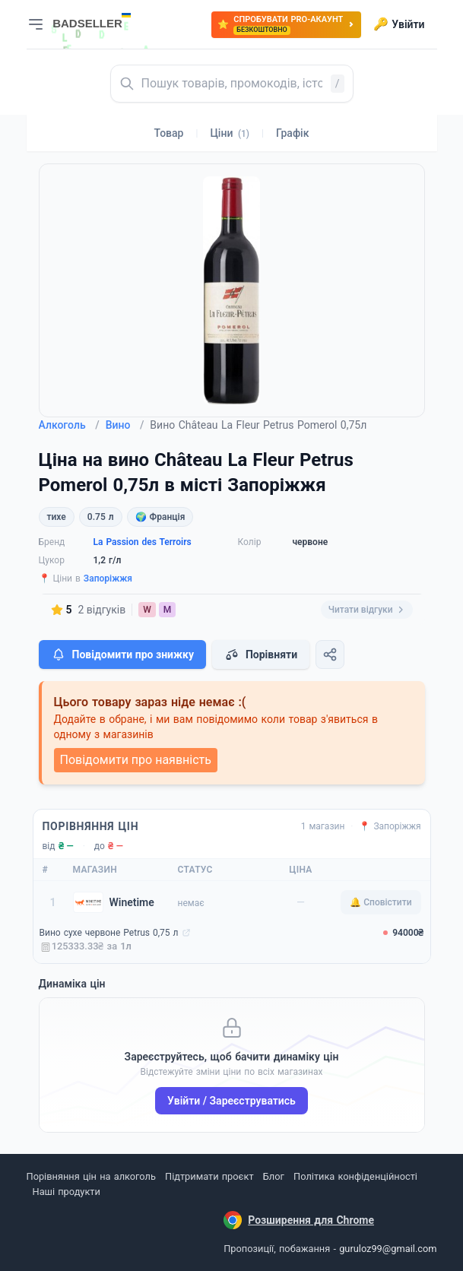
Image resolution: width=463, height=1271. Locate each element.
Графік (292, 133)
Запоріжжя (108, 578)
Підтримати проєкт (209, 1176)
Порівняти (260, 654)
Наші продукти (66, 1191)
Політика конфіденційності (355, 1176)
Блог (273, 1176)
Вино (125, 425)
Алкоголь (69, 425)
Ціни (229, 133)
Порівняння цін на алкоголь (91, 1176)
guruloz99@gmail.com (387, 1248)
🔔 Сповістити (380, 902)
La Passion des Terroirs (143, 542)
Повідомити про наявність (135, 760)
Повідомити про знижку (122, 654)
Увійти (398, 24)
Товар (169, 133)
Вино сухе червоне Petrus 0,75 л (109, 932)
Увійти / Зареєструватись (231, 1101)
